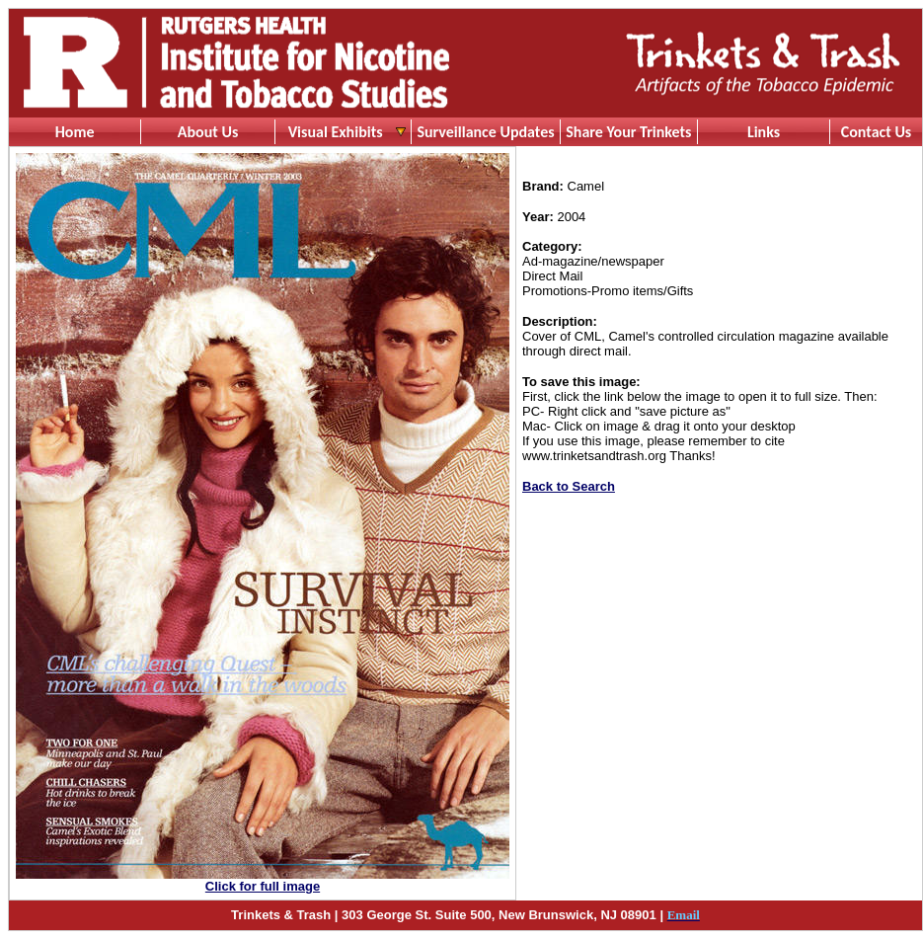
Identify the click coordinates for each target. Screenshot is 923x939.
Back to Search (568, 486)
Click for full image (262, 886)
